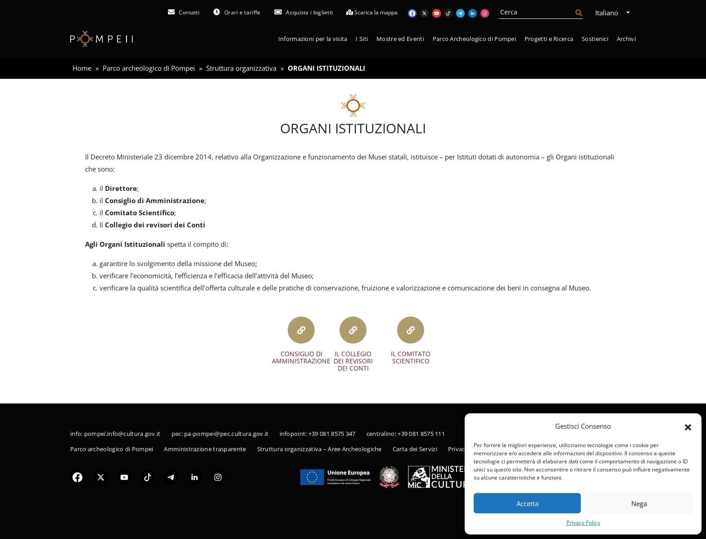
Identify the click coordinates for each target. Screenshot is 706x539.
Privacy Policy (583, 522)
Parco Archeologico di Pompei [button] (474, 39)
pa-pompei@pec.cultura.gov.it (226, 434)
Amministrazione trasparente (205, 449)
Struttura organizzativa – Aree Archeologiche (319, 449)
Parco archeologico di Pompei (149, 67)
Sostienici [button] (595, 39)
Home (81, 67)
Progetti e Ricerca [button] (549, 39)
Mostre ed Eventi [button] (400, 39)
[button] (687, 426)
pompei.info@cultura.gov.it (122, 434)
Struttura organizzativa (241, 67)
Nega (639, 503)
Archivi (626, 39)
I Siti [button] (362, 39)
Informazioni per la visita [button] (313, 39)
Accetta (527, 503)
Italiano (610, 12)
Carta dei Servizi (415, 449)
